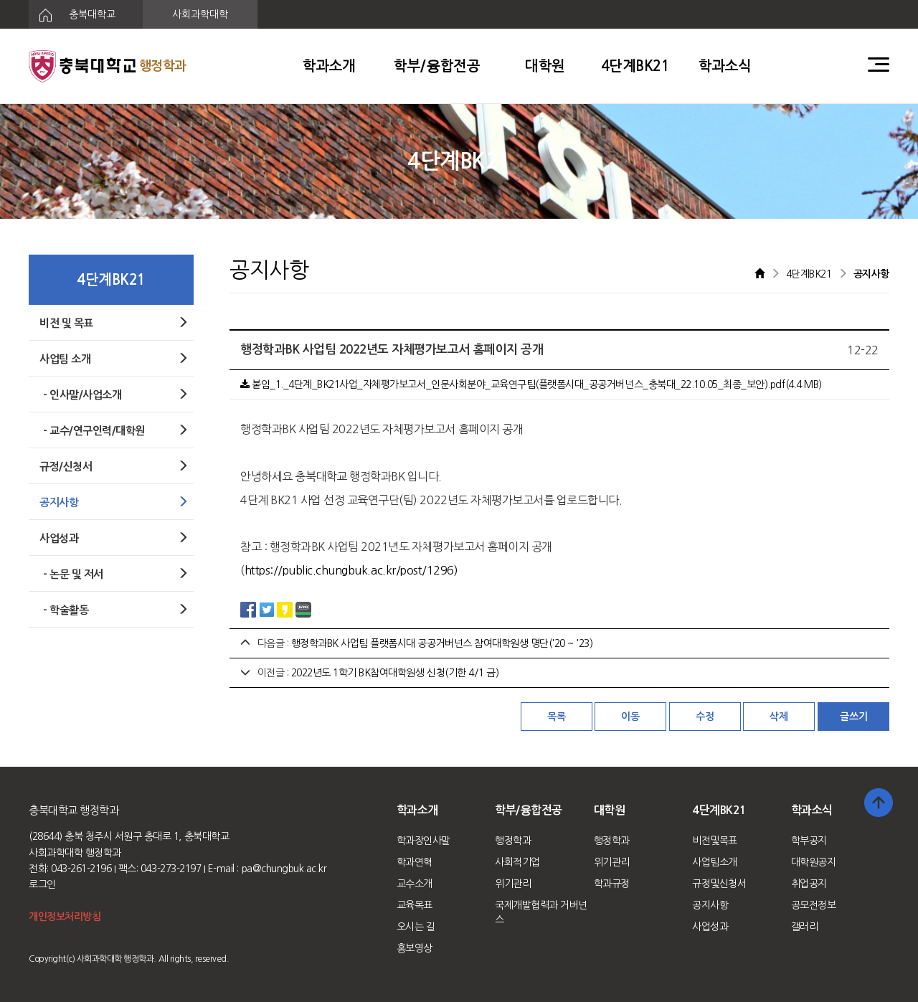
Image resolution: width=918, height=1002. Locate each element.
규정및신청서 (719, 884)
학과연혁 (414, 862)
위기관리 (513, 884)
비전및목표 (714, 841)
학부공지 (809, 841)
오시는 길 (416, 927)
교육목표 (414, 905)
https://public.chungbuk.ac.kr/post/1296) (351, 570)
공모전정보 (813, 905)
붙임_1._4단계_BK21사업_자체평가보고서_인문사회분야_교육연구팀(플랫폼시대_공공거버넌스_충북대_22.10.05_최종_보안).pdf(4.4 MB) (531, 384)
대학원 (545, 66)
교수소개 (414, 884)
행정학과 (513, 841)
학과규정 (612, 884)
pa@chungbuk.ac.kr (284, 869)
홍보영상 (414, 948)
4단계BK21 (635, 66)
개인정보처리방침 (64, 917)
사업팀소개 (714, 862)
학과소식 (725, 66)
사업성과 (710, 927)
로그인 (42, 884)
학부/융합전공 (437, 66)
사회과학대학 (200, 14)
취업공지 (809, 884)
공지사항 (710, 905)
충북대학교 (72, 15)
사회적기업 (517, 862)
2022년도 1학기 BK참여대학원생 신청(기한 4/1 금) (395, 673)
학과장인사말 (423, 841)
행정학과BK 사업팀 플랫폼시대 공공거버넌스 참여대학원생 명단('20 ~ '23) (442, 643)
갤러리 (804, 927)
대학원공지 (813, 862)
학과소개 (329, 66)
